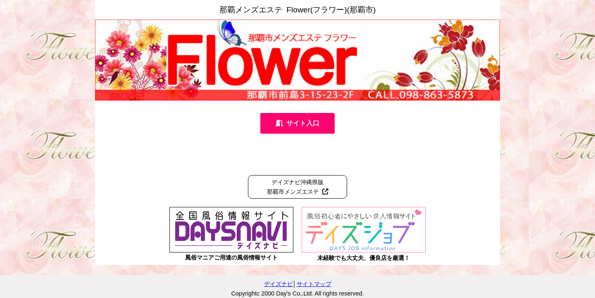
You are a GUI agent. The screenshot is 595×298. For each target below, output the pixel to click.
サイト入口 (297, 123)
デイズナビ (278, 284)
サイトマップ (314, 284)
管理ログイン (575, 292)
